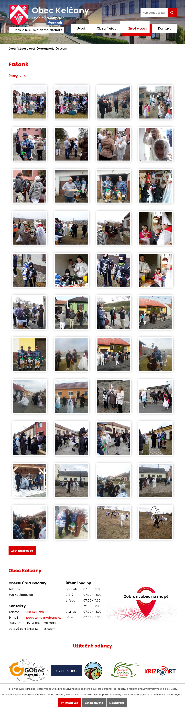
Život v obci (137, 28)
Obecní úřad (107, 28)
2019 (23, 76)
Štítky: (13, 76)
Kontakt (164, 28)
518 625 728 (35, 612)
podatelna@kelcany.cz (44, 617)
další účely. (171, 688)
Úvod (81, 28)
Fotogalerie (46, 49)
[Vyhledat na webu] (154, 12)
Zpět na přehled (22, 551)
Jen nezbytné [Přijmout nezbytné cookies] (94, 703)
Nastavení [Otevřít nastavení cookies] (116, 703)
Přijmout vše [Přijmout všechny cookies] (69, 703)
